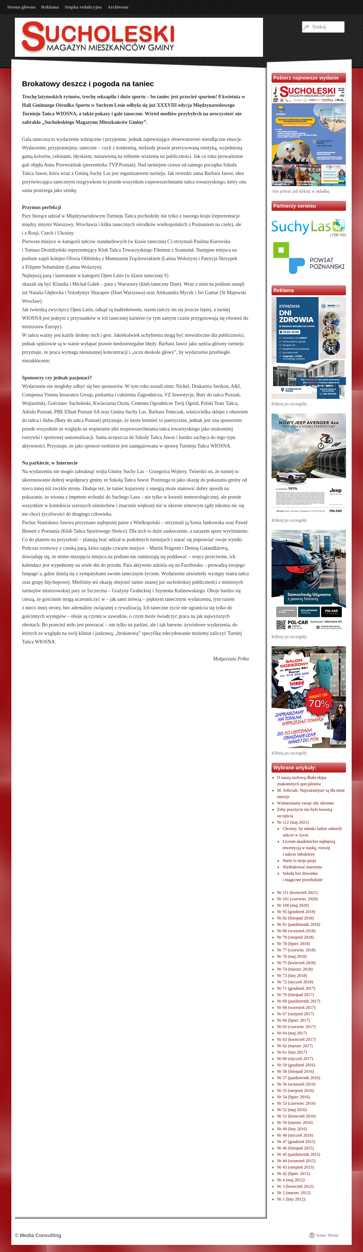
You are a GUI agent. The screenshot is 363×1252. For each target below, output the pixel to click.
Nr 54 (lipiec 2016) (293, 1096)
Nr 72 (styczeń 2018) (295, 981)
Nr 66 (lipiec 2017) (293, 1020)
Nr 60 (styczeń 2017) (295, 1058)
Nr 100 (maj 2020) (293, 905)
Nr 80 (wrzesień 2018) (296, 930)
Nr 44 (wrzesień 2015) (296, 1160)
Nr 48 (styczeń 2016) (295, 1135)
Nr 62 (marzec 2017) (295, 1045)
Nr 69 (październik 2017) (298, 1001)
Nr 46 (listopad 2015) (295, 1148)
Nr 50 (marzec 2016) (295, 1122)
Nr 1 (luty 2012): (291, 1199)
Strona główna (21, 7)
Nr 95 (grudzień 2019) (296, 911)
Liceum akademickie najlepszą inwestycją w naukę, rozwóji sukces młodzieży (309, 848)
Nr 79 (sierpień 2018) (295, 937)
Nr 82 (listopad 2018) (295, 918)
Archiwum (117, 7)
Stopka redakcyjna (83, 7)
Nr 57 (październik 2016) (298, 1077)
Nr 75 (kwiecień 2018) (296, 962)
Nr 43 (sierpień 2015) (295, 1167)
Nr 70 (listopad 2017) (295, 994)
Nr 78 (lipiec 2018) (293, 943)
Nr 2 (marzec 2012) (294, 1192)
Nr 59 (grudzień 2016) (296, 1064)
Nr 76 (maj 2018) (292, 956)
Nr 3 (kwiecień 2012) (295, 1186)
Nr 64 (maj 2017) (292, 1033)
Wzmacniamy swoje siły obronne (305, 803)
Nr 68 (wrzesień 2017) (296, 1007)
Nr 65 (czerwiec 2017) (296, 1026)
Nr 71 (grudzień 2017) (296, 988)
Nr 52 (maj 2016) (292, 1109)
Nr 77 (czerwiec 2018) (296, 950)
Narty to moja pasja (299, 860)
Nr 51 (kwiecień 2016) (296, 1116)
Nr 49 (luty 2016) (292, 1128)
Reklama (50, 7)
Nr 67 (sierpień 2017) (295, 1013)
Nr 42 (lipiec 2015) (293, 1173)
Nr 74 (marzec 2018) (295, 969)
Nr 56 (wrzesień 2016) (296, 1084)
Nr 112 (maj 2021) (293, 822)
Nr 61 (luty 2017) (292, 1052)
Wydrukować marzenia (302, 866)
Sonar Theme (327, 1235)
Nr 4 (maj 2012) (291, 1179)
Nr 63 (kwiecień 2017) (296, 1039)
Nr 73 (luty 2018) (292, 975)
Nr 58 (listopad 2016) (295, 1071)
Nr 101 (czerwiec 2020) (297, 898)
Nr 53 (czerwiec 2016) (296, 1103)
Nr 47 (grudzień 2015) (296, 1141)
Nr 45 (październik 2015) (298, 1154)
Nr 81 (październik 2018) (298, 924)
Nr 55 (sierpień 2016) (295, 1090)
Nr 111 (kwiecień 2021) (297, 892)
